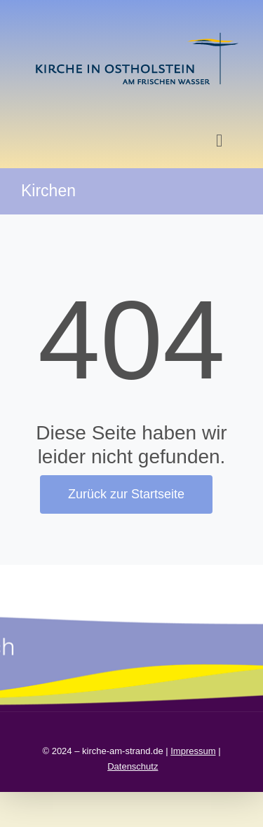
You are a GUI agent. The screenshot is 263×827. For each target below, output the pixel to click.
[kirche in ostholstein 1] (137, 34)
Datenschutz (132, 766)
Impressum (192, 751)
